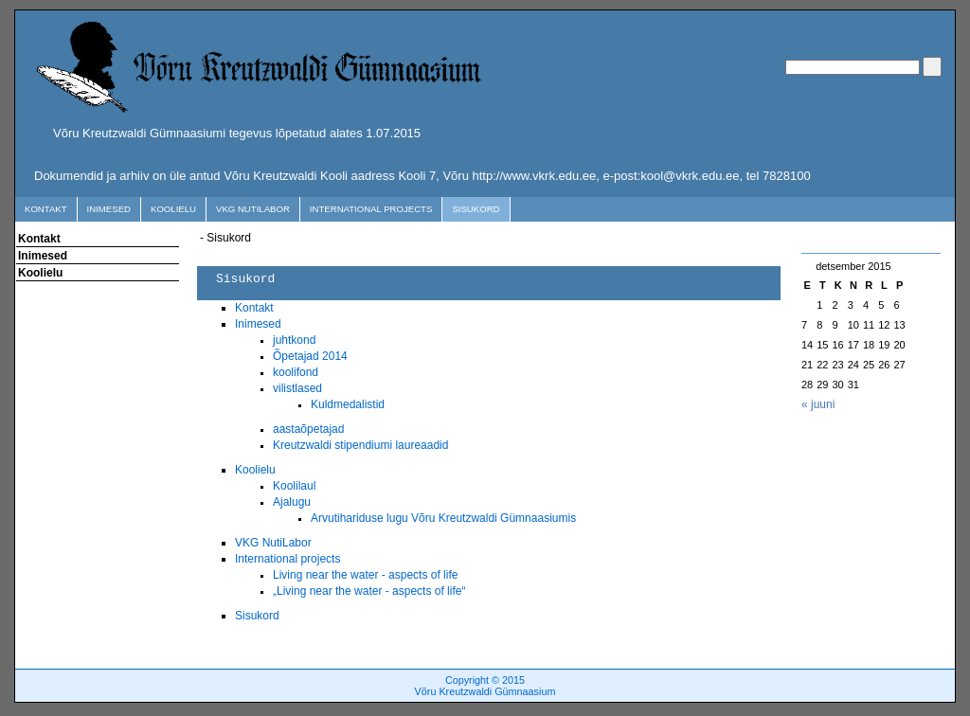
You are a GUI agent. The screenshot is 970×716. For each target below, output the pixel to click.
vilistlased (297, 388)
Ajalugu (292, 502)
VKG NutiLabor (253, 209)
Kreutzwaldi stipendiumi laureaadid (360, 445)
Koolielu (173, 209)
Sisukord (475, 209)
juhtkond (294, 340)
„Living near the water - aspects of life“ (369, 591)
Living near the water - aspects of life (365, 575)
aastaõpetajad (308, 429)
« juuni (818, 404)
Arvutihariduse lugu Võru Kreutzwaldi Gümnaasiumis (443, 518)
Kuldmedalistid (348, 404)
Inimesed (109, 209)
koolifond (295, 372)
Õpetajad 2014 (310, 356)
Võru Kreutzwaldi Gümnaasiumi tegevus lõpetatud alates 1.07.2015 (237, 133)
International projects (371, 209)
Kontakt (46, 209)
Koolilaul (294, 485)
